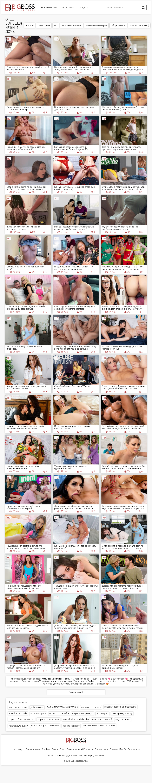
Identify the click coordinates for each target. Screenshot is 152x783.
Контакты (88, 749)
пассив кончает (71, 725)
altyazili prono (122, 719)
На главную (18, 749)
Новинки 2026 (49, 7)
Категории (68, 7)
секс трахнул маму (122, 713)
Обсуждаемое (118, 25)
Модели (83, 7)
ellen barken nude (18, 713)
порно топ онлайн (59, 713)
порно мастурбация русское (62, 707)
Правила (114, 749)
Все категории (33, 749)
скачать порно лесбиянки (45, 725)
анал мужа (102, 713)
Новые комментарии (96, 25)
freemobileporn (38, 713)
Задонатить (134, 749)
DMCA (123, 749)
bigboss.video (82, 761)
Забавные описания (71, 25)
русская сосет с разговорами (120, 706)
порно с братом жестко (21, 719)
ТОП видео (132, 681)
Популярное (44, 25)
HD (55, 25)
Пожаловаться (74, 749)
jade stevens (37, 707)
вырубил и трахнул (82, 713)
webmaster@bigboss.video (91, 755)
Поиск (55, 749)
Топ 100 (29, 25)
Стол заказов (101, 749)
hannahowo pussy (18, 725)
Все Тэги (46, 749)
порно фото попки (91, 707)
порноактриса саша (48, 719)
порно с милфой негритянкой (99, 725)
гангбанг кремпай (102, 719)
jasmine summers (18, 707)
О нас (62, 749)
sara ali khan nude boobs (76, 719)
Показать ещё (76, 692)
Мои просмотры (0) (139, 25)
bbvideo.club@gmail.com (66, 755)
